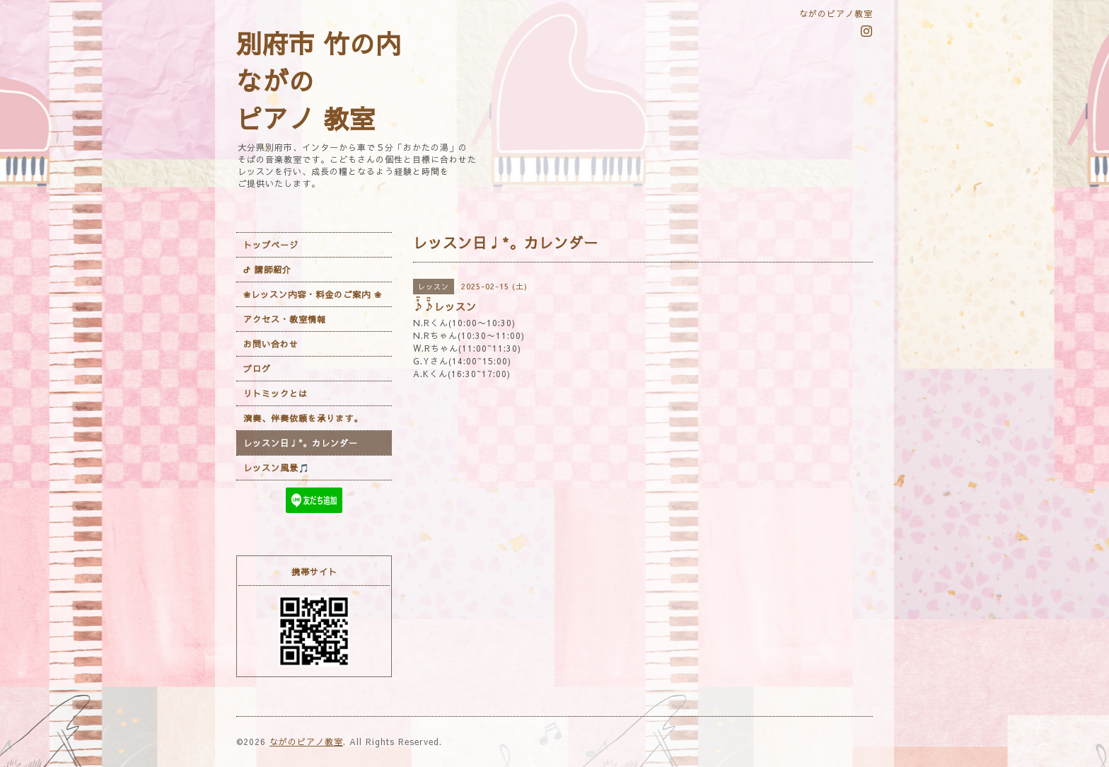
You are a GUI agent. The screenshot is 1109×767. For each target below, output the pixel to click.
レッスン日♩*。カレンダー (300, 443)
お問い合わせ (270, 344)
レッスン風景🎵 (276, 467)
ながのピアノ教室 (306, 741)
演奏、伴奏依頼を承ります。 (303, 418)
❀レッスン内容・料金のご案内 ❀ (312, 294)
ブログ (257, 368)
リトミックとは (275, 393)
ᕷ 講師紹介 (267, 269)
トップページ (270, 244)
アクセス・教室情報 (284, 319)
